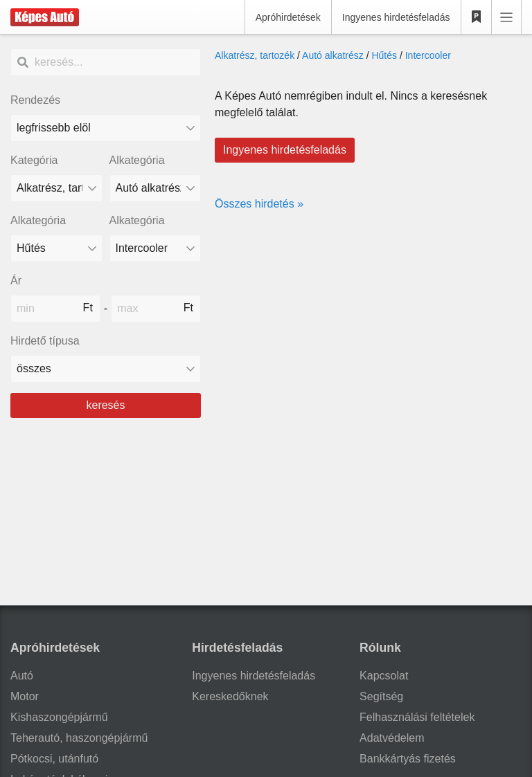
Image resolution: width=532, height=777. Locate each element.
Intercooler (428, 55)
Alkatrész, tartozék (254, 55)
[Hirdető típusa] (105, 369)
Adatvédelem (392, 738)
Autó (21, 676)
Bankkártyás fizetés (408, 759)
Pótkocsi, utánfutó (54, 759)
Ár (15, 280)
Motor (24, 696)
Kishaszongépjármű (59, 717)
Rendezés (35, 100)
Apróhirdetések (288, 17)
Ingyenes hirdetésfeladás (396, 17)
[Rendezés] (105, 128)
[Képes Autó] (44, 17)
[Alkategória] (155, 188)
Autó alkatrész (333, 55)
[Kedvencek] (476, 17)
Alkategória (137, 160)
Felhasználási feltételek (417, 717)
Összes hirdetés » (259, 204)
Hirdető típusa (45, 341)
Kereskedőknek (230, 696)
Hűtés (384, 55)
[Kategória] (56, 188)
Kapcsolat (384, 676)
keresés (105, 405)
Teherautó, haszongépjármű (79, 738)
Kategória (34, 160)
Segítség (381, 696)
